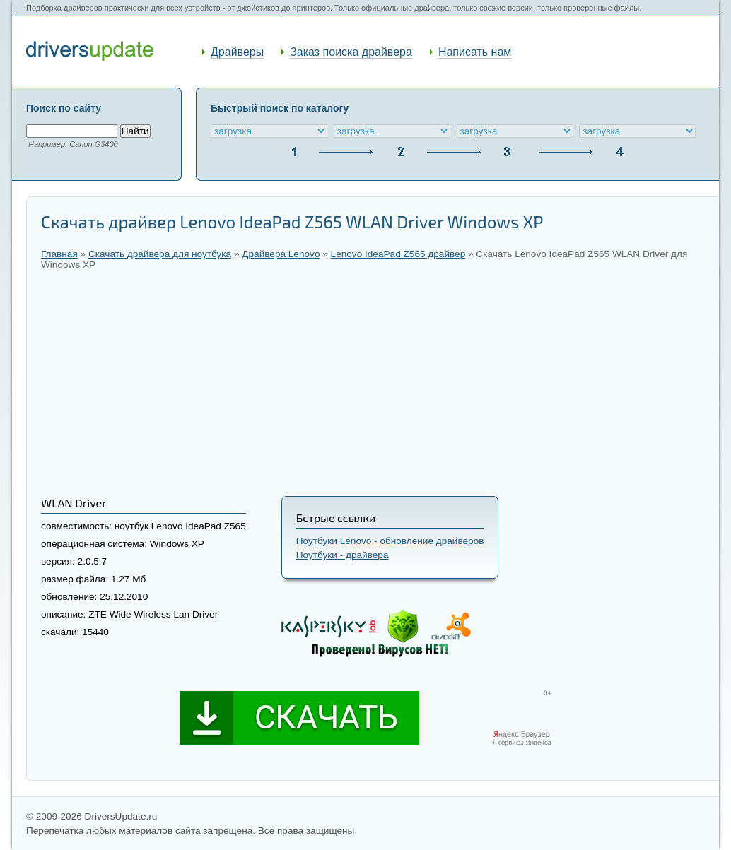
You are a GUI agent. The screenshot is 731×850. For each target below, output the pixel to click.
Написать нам (474, 52)
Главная (59, 254)
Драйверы (237, 52)
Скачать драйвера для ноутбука (159, 254)
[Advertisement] (373, 383)
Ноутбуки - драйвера (342, 555)
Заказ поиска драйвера (351, 52)
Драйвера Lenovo (281, 254)
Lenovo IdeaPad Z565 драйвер (398, 254)
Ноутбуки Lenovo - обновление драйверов (390, 541)
